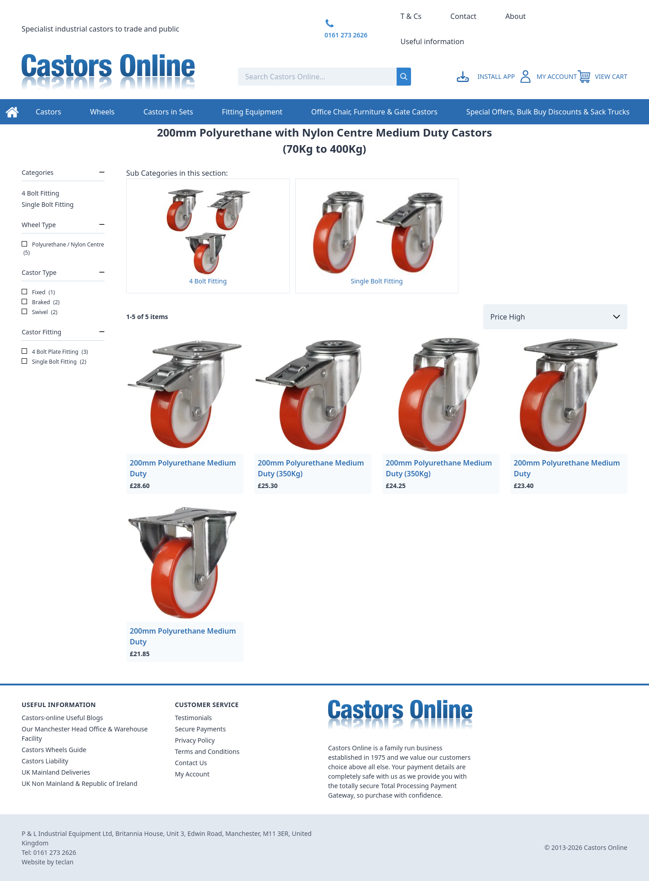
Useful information (432, 41)
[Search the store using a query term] (297, 77)
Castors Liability (45, 761)
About (515, 16)
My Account (192, 774)
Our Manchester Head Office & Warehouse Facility (85, 734)
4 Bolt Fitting (40, 193)
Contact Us (191, 762)
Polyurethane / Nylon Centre (63, 249)
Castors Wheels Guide (54, 749)
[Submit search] (404, 77)
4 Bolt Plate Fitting (55, 352)
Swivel (39, 312)
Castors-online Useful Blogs (62, 717)
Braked (40, 302)
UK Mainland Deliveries (56, 772)
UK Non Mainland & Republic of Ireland (79, 783)
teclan (64, 862)
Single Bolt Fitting (47, 204)
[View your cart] (602, 76)
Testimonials (193, 717)
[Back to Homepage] (123, 76)
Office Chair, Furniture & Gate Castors (374, 112)
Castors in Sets (168, 112)
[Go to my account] (487, 76)
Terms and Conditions (207, 751)
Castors (48, 112)
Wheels (102, 112)
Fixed (38, 292)
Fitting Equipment (252, 112)
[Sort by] (555, 316)
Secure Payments (200, 729)
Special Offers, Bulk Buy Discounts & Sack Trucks (548, 112)
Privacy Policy (195, 740)
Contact (463, 16)
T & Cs (411, 16)
